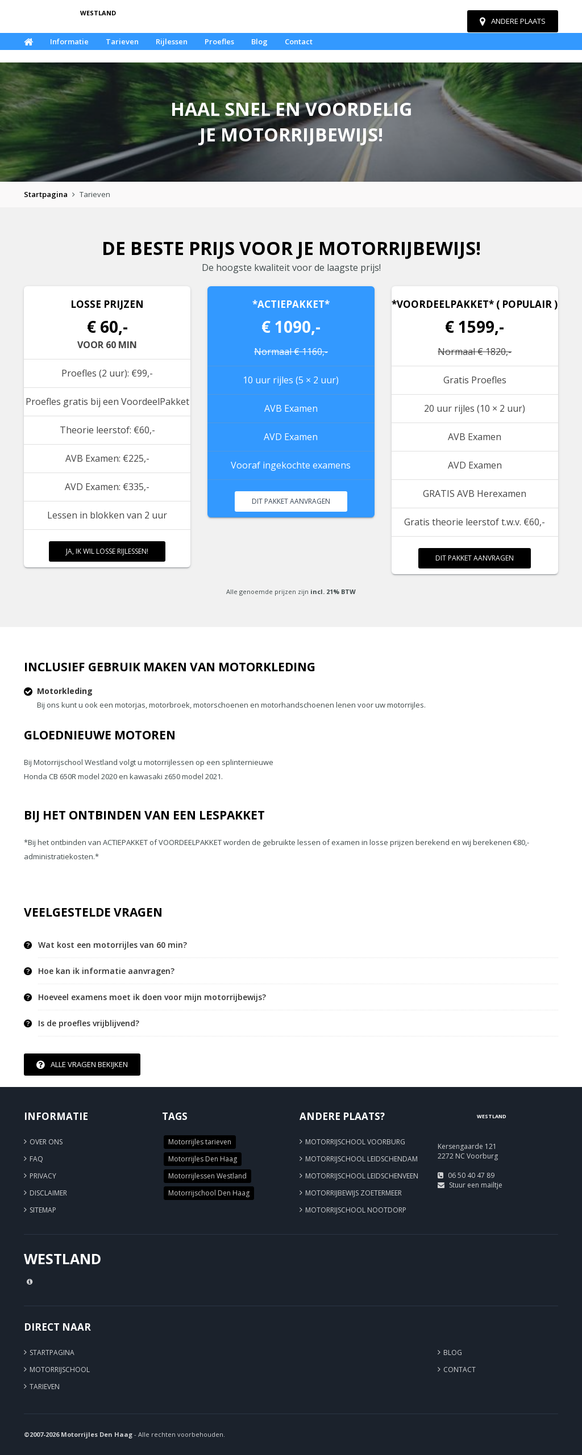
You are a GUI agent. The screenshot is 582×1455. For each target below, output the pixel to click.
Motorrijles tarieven (199, 1142)
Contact (299, 41)
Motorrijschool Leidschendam (361, 1159)
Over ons (46, 1142)
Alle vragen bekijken (82, 1064)
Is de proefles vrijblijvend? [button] (88, 1023)
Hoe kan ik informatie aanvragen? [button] (106, 971)
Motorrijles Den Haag (202, 1159)
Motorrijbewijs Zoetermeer (353, 1193)
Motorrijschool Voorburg (355, 1142)
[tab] (298, 945)
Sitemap (43, 1210)
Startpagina (46, 194)
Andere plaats (513, 21)
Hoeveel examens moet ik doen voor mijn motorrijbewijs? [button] (152, 997)
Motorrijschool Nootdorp (355, 1210)
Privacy (43, 1176)
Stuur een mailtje (475, 1185)
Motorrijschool (60, 1369)
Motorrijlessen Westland (207, 1176)
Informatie (69, 41)
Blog (259, 41)
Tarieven (122, 41)
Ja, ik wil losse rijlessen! (107, 551)
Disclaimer (48, 1193)
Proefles (219, 41)
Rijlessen (172, 41)
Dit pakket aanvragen (291, 501)
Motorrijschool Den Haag (209, 1193)
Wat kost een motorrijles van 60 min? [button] (112, 945)
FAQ (36, 1159)
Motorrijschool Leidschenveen (361, 1176)
